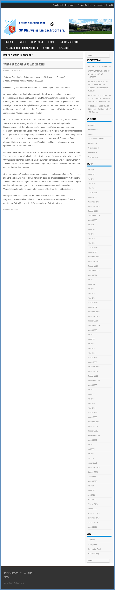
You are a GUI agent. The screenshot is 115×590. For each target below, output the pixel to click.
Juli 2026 (91, 170)
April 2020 (91, 495)
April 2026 (91, 184)
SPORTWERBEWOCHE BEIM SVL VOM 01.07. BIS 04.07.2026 (99, 74)
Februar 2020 (93, 504)
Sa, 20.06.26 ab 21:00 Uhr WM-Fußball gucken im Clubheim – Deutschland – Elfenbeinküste (99, 98)
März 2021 (92, 458)
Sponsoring (48, 48)
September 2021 (94, 435)
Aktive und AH (37, 42)
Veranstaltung (93, 157)
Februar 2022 (93, 413)
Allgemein (14, 210)
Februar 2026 (93, 193)
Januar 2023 (92, 362)
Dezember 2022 (93, 367)
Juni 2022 (91, 394)
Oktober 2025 (93, 211)
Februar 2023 (93, 358)
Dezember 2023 (93, 312)
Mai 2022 (91, 399)
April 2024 (91, 294)
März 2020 (92, 500)
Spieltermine (92, 152)
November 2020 (93, 467)
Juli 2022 (91, 390)
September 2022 (94, 380)
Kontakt (109, 5)
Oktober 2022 (93, 376)
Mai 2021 (91, 454)
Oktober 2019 (93, 523)
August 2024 (92, 275)
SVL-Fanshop (64, 48)
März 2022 (92, 408)
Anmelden (91, 540)
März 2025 (92, 243)
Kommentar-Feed (94, 549)
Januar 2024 (92, 307)
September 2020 (94, 477)
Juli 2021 (91, 445)
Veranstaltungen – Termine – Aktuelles (22, 48)
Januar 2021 (92, 463)
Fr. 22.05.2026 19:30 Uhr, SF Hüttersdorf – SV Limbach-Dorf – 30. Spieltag (99, 109)
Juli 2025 (91, 225)
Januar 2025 (92, 252)
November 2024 (93, 261)
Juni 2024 (91, 284)
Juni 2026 (91, 174)
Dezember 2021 (93, 422)
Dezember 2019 (93, 513)
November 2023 (93, 316)
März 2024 (92, 298)
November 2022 (93, 371)
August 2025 (92, 220)
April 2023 (91, 348)
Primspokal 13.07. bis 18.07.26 (99, 67)
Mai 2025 (91, 234)
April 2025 (91, 239)
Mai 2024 (91, 289)
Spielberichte (92, 143)
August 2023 (92, 330)
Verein (23, 42)
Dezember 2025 (93, 202)
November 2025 (93, 207)
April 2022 (91, 403)
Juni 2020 (91, 490)
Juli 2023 (91, 335)
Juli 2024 (91, 280)
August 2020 (92, 481)
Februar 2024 (93, 303)
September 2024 (94, 271)
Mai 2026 (91, 179)
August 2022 (92, 385)
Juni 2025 (91, 229)
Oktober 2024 (93, 266)
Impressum (99, 5)
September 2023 (94, 326)
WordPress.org (93, 554)
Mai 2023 (91, 344)
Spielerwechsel (93, 148)
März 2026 (92, 188)
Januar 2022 (92, 417)
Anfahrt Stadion (84, 5)
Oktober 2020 (93, 472)
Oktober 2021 (93, 431)
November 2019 (93, 518)
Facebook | (58, 5)
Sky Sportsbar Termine (96, 139)
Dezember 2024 (93, 257)
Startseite (10, 42)
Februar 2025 (93, 248)
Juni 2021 (91, 449)
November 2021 (93, 426)
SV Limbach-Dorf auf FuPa (14, 583)
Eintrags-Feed (93, 544)
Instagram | (70, 5)
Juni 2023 (91, 339)
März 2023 (92, 353)
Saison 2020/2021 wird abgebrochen (24, 64)
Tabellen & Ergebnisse (69, 42)
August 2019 (92, 527)
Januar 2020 (92, 509)
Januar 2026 (92, 197)
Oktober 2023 (93, 321)
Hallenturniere (93, 130)
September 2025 (94, 216)
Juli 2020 (91, 486)
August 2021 (92, 440)
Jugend (51, 42)
